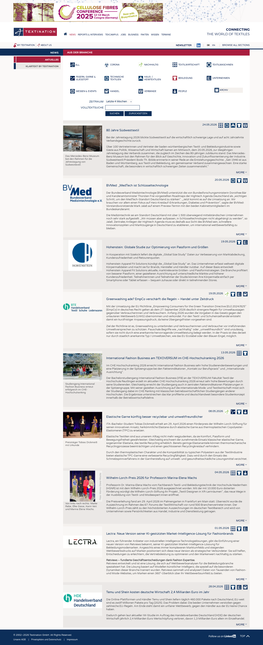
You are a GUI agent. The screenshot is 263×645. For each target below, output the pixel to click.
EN (213, 45)
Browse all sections (236, 45)
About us (46, 45)
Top (242, 636)
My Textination (26, 45)
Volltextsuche (92, 107)
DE (208, 45)
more (240, 172)
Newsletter (183, 45)
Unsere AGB (19, 639)
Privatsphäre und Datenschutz (46, 639)
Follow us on (222, 636)
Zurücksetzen (138, 113)
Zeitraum (96, 101)
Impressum (72, 639)
